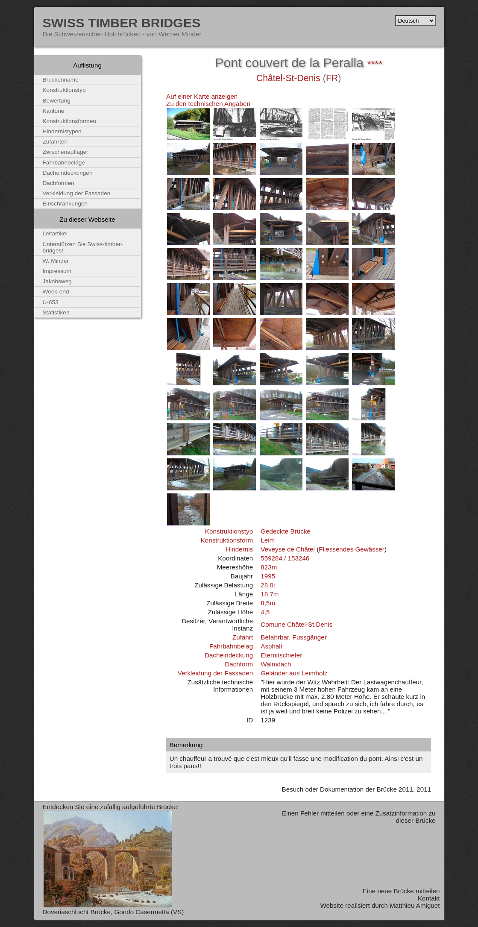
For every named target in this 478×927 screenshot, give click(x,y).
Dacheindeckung (229, 655)
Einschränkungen (65, 203)
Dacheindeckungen (68, 173)
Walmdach (276, 664)
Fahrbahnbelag (231, 646)
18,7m (270, 594)
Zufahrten (55, 141)
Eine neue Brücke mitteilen (401, 891)
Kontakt (429, 898)
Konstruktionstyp (229, 531)
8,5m (268, 603)
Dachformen (58, 183)
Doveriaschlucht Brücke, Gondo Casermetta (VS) (113, 911)
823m (269, 567)
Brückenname (61, 79)
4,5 (265, 612)
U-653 (51, 302)
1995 (268, 576)
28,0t (268, 585)
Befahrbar (275, 637)
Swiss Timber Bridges (122, 22)
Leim (268, 540)
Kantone (54, 111)
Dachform (239, 664)
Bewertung (56, 100)
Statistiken (56, 312)
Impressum (57, 271)
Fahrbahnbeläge (64, 162)
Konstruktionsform (227, 540)
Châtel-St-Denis (288, 78)
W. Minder (56, 261)
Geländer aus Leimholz (294, 673)
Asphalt (271, 646)
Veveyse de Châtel (288, 549)
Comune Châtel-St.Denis (296, 624)
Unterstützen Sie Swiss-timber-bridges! (83, 247)
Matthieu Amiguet (415, 905)
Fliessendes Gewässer (351, 549)
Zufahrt (242, 637)
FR (332, 78)
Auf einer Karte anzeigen (202, 96)
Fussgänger (310, 637)
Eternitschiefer (281, 655)
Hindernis (239, 549)
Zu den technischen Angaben (208, 103)
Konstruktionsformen (69, 121)
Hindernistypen (62, 131)
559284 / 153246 (285, 558)
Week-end (56, 291)
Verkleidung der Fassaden (215, 673)
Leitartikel (55, 233)
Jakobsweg (57, 281)
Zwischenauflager (65, 152)
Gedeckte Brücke (286, 531)
